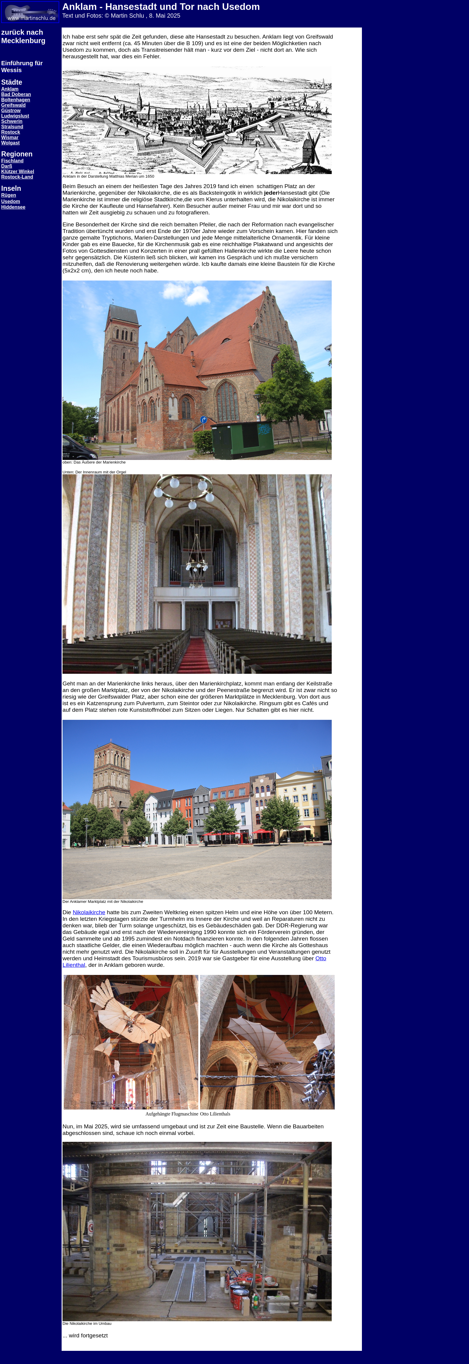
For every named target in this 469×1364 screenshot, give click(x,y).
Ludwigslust (15, 115)
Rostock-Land (17, 176)
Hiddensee (13, 207)
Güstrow (11, 110)
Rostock (10, 132)
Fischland (12, 160)
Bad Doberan (16, 94)
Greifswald (13, 105)
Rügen (8, 195)
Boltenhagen (15, 99)
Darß (6, 166)
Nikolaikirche (89, 912)
